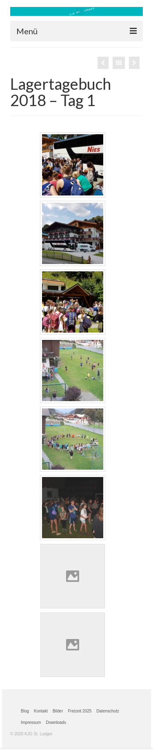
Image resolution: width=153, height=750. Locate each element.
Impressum (31, 722)
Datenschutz (107, 711)
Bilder (58, 711)
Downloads (56, 722)
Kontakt (41, 711)
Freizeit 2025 (80, 711)
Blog (25, 711)
